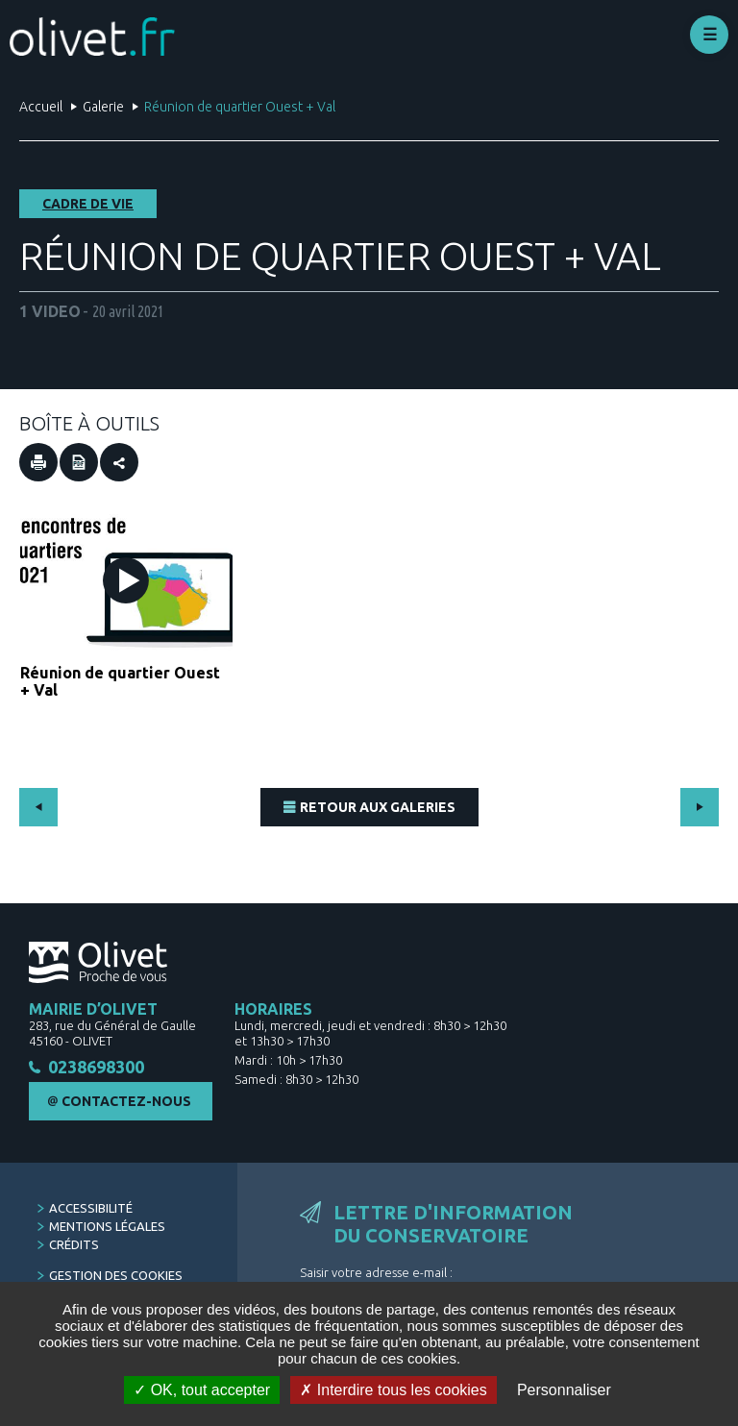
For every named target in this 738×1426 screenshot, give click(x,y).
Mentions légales (107, 1233)
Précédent (38, 807)
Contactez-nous (126, 1108)
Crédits (74, 1251)
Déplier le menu (709, 34)
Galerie (103, 106)
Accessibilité (91, 1214)
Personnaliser (564, 1390)
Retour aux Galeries (377, 807)
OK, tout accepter (202, 1390)
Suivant (699, 807)
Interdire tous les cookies (393, 1390)
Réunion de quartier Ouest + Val (120, 681)
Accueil (40, 106)
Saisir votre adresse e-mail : (376, 1279)
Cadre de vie (88, 203)
